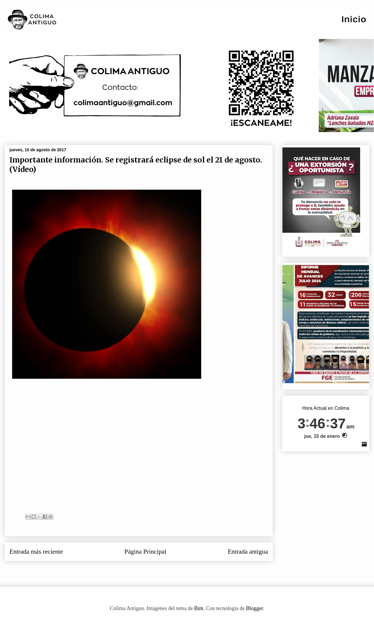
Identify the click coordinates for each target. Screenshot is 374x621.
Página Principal (145, 551)
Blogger (254, 608)
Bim (198, 608)
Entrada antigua (248, 551)
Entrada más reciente (36, 551)
